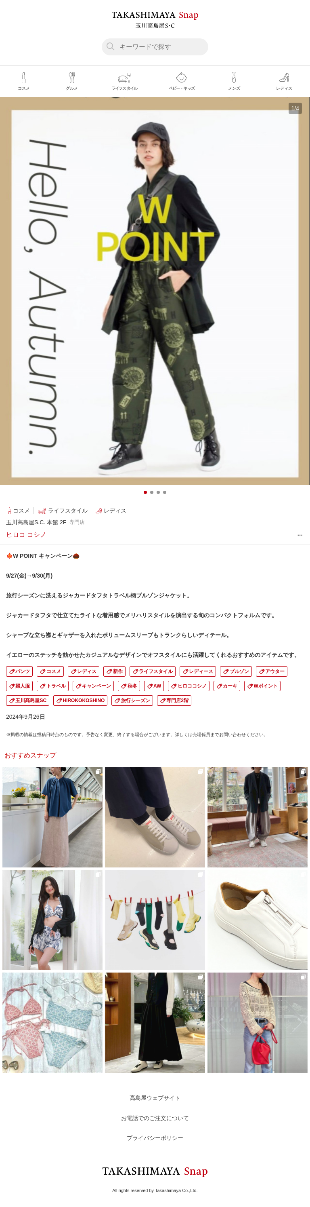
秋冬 (132, 686)
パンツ (22, 671)
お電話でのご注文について (155, 1118)
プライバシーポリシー (155, 1138)
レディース (201, 671)
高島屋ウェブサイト (155, 1098)
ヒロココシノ (192, 686)
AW (157, 686)
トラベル (56, 686)
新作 (118, 671)
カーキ (230, 686)
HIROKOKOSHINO (84, 700)
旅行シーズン (135, 700)
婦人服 (22, 686)
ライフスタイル (156, 671)
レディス (86, 671)
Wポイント (265, 686)
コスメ (53, 671)
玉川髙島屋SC (30, 700)
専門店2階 (177, 700)
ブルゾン (239, 671)
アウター (275, 671)
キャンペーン (96, 686)
